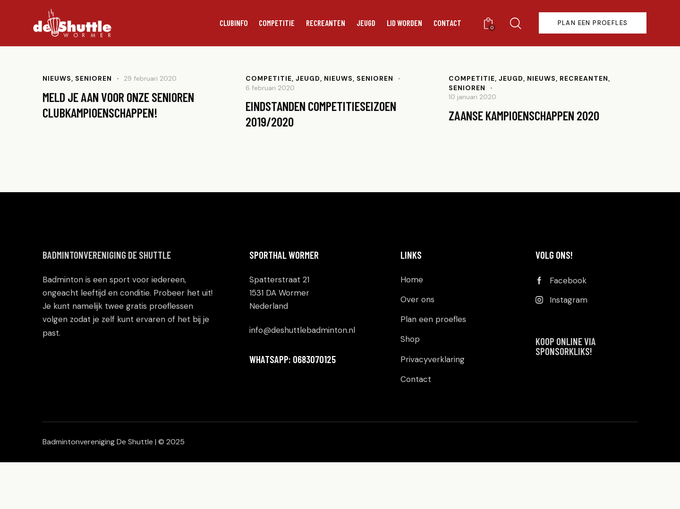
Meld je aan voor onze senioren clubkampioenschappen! (127, 152)
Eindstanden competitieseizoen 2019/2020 (329, 160)
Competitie (269, 124)
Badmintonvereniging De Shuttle (106, 302)
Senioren (93, 124)
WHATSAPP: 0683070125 (292, 406)
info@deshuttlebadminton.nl (302, 377)
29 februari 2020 (150, 124)
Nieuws (56, 124)
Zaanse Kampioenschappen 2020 (530, 162)
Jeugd (308, 124)
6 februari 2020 (270, 134)
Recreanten (584, 124)
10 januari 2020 (472, 143)
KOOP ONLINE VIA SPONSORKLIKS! (566, 394)
